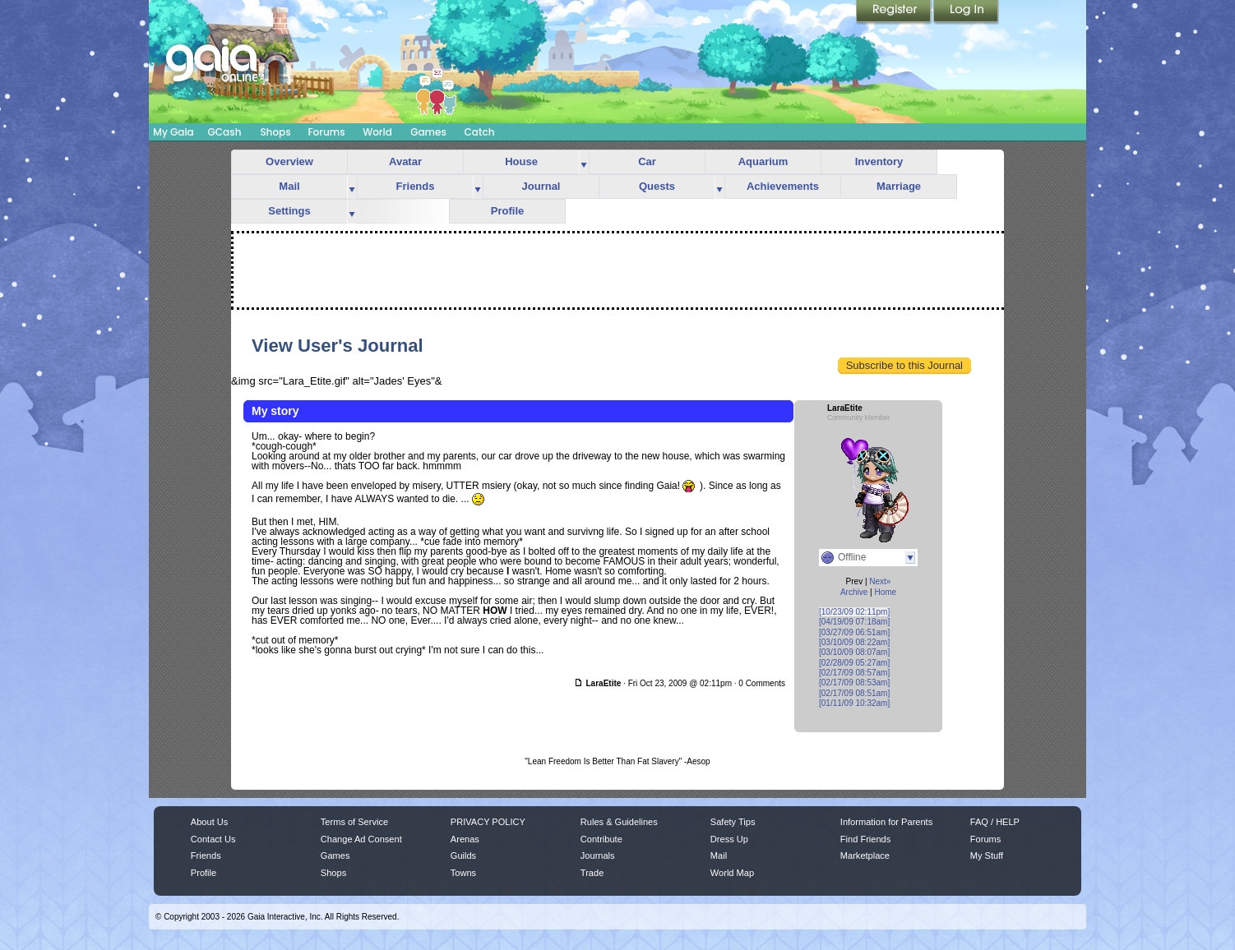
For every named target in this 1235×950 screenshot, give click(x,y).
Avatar (405, 161)
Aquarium (763, 161)
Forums (326, 132)
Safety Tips (733, 822)
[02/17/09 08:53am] (854, 682)
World (377, 132)
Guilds (463, 855)
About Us (209, 822)
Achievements (783, 186)
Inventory (879, 161)
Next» (879, 581)
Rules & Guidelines (619, 822)
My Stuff (986, 855)
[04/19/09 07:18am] (854, 621)
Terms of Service (354, 822)
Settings (289, 211)
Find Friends (865, 839)
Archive (853, 592)
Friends (415, 186)
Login (966, 12)
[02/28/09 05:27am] (854, 662)
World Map (732, 873)
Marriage (899, 186)
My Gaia (173, 132)
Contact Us (213, 839)
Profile (507, 211)
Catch (480, 132)
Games (428, 132)
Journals (597, 855)
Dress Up (729, 839)
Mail (289, 186)
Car (647, 161)
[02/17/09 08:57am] (854, 672)
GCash (225, 132)
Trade (592, 873)
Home (885, 592)
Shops (275, 132)
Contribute (601, 839)
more (584, 162)
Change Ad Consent (361, 839)
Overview (289, 161)
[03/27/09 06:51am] (854, 632)
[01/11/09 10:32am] (854, 703)
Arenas (465, 839)
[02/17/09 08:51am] (854, 693)
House (521, 161)
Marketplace (865, 855)
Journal (541, 186)
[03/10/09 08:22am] (854, 642)
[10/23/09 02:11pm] (854, 611)
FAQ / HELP (995, 822)
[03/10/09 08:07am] (854, 652)
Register (894, 12)
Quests (657, 186)
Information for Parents (886, 822)
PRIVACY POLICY (488, 822)
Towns (463, 873)
